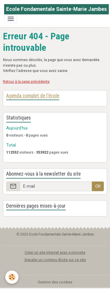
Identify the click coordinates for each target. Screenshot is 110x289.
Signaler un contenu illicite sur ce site (55, 260)
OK (98, 186)
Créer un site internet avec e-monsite (55, 253)
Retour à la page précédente (26, 82)
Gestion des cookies (55, 282)
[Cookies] (11, 277)
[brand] (56, 9)
